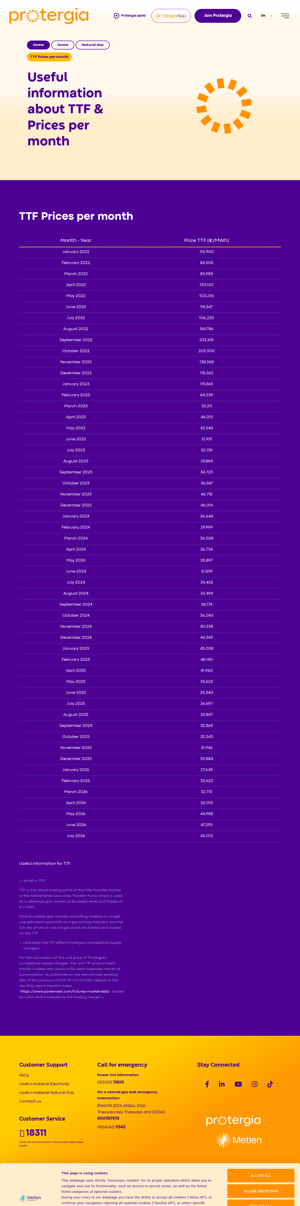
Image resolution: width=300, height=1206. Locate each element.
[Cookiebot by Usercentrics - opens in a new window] (30, 1196)
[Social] (207, 1085)
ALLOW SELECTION (261, 1150)
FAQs (24, 1075)
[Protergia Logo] (48, 16)
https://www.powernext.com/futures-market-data (65, 991)
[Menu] (285, 15)
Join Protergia (218, 16)
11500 (118, 1082)
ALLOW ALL (261, 1134)
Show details (246, 1197)
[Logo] (233, 1120)
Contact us (30, 1101)
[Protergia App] (171, 16)
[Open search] (249, 16)
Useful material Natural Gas (46, 1093)
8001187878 (108, 1118)
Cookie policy (185, 1173)
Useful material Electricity (44, 1084)
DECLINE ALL (261, 1165)
